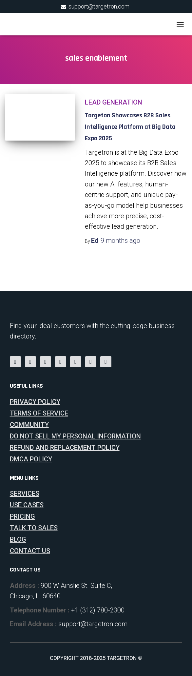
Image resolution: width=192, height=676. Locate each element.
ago (120, 240)
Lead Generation (113, 102)
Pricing (22, 516)
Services (24, 493)
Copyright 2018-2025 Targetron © (96, 658)
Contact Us (30, 551)
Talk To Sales (34, 528)
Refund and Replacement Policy (65, 448)
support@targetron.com (98, 6)
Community (29, 425)
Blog (18, 539)
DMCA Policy (31, 459)
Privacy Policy (35, 402)
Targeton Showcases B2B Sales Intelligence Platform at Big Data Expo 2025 (130, 127)
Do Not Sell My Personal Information (75, 436)
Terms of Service (39, 413)
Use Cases (27, 505)
